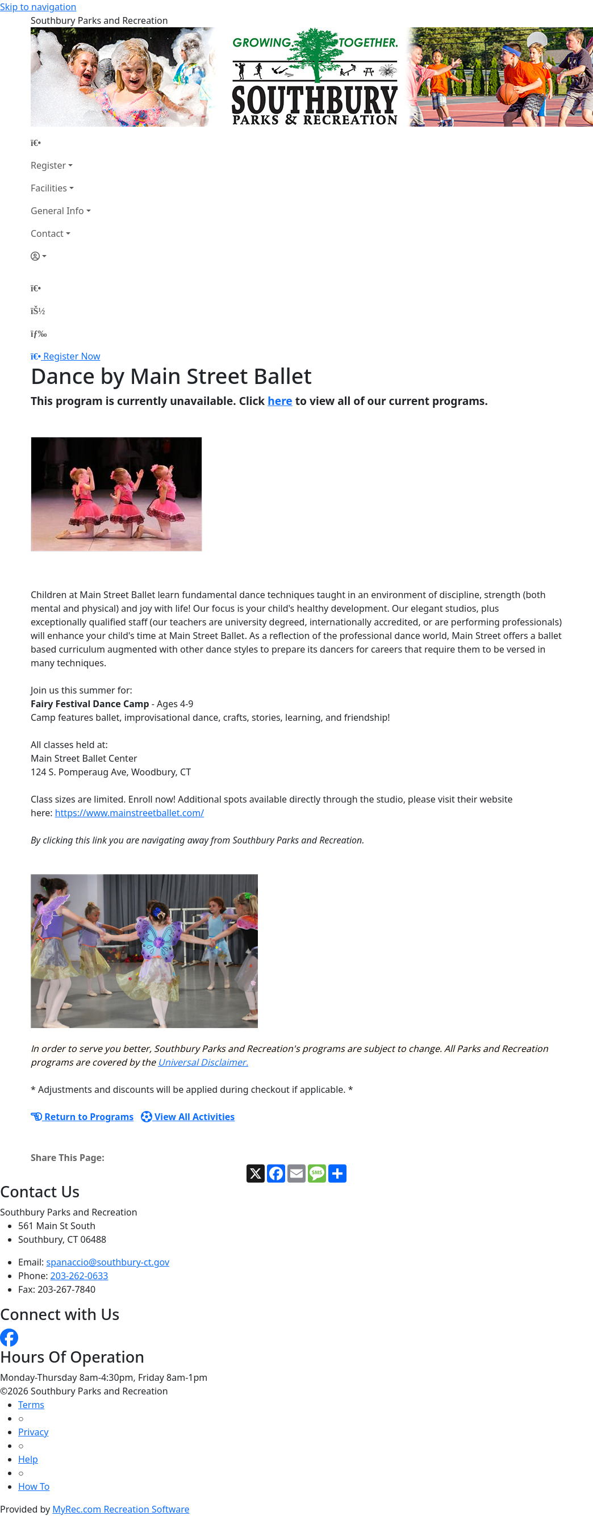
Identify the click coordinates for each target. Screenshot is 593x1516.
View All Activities (188, 1116)
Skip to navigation (38, 7)
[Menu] (39, 333)
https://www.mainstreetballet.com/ (129, 813)
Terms (31, 1404)
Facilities (49, 188)
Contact (47, 233)
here (280, 400)
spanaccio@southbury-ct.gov (108, 1262)
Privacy (33, 1432)
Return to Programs (82, 1116)
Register (48, 165)
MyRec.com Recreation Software (120, 1509)
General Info (57, 210)
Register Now (71, 356)
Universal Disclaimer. (203, 1062)
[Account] (61, 256)
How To (33, 1486)
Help (28, 1459)
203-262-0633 (79, 1275)
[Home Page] (61, 142)
